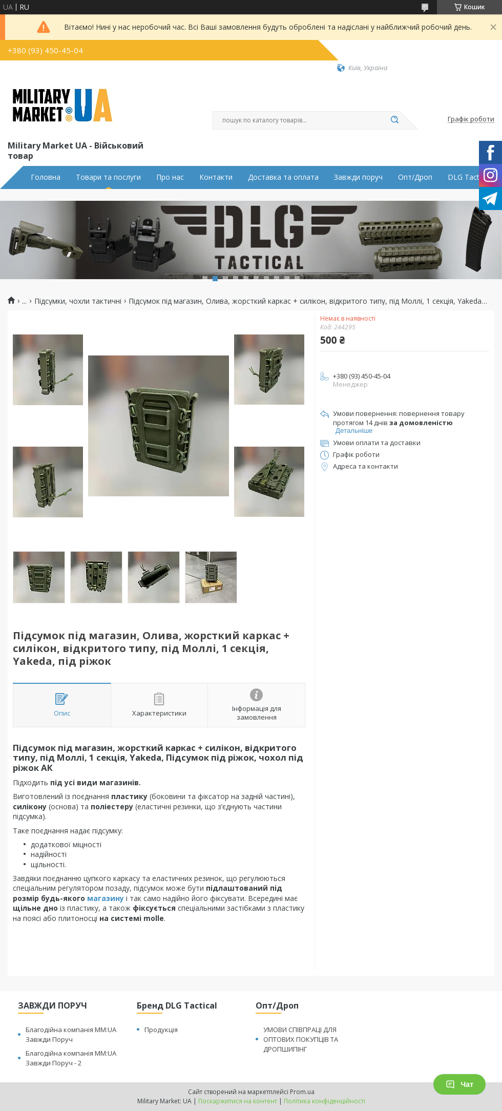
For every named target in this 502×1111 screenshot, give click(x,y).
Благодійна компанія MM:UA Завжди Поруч (71, 1034)
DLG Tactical (469, 177)
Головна (45, 177)
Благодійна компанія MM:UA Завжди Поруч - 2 (71, 1058)
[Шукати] (394, 120)
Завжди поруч (358, 177)
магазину (105, 898)
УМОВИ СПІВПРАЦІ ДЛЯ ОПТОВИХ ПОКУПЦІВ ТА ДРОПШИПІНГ (300, 1039)
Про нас (170, 177)
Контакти (216, 177)
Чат (459, 1084)
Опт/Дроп (415, 177)
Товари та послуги (108, 177)
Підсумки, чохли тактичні (77, 301)
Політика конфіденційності (324, 1101)
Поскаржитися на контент (237, 1101)
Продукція (161, 1029)
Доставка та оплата (283, 177)
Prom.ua (302, 1091)
